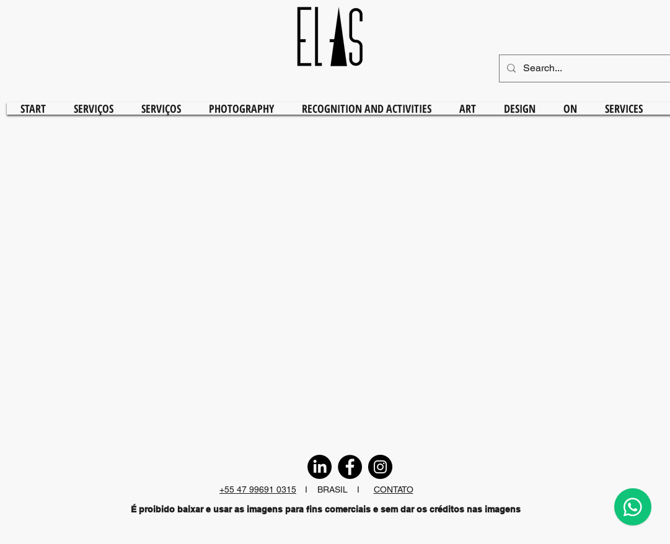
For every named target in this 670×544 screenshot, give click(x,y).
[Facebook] (350, 467)
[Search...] (592, 68)
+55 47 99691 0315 (257, 489)
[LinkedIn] (319, 467)
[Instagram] (380, 467)
